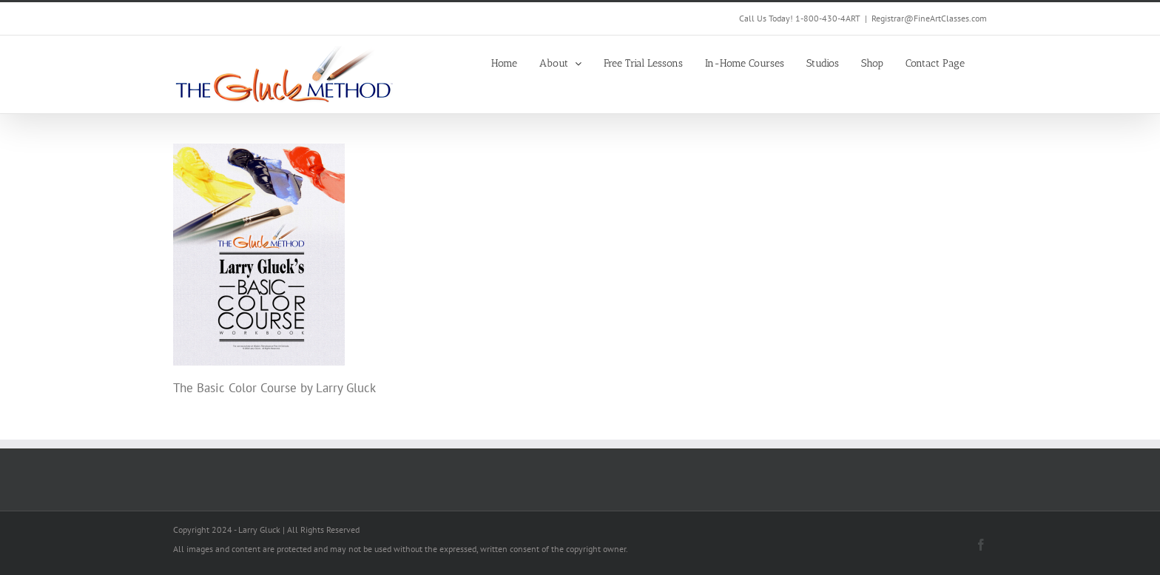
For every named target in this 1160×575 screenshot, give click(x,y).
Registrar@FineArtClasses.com (929, 18)
